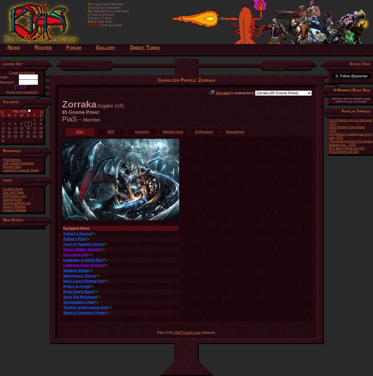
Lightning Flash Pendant (83, 265)
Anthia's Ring (74, 239)
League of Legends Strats (21, 170)
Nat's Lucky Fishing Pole (84, 281)
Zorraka (223, 93)
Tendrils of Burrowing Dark (85, 307)
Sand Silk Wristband (80, 297)
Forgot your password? (22, 92)
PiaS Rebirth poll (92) (344, 151)
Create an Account (22, 72)
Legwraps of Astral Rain (83, 260)
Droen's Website (14, 206)
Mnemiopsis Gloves (79, 276)
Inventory (142, 132)
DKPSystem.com (15, 196)
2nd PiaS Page (13, 192)
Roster (43, 47)
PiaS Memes (11, 159)
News (13, 47)
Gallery (105, 47)
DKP (111, 132)
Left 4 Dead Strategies (18, 163)
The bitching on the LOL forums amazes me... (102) (351, 142)
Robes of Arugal (76, 286)
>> (42, 111)
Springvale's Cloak (79, 302)
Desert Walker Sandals (82, 249)
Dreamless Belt (76, 255)
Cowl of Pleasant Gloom (83, 244)
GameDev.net (12, 199)
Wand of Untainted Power (84, 313)
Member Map (12, 166)
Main (80, 132)
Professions (204, 132)
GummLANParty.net (17, 203)
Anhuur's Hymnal (77, 234)
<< (2, 111)
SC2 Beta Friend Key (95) (347, 148)
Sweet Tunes (145, 47)
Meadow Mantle (76, 271)
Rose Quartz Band (78, 292)
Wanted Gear (173, 132)
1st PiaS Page (13, 189)
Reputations (235, 132)
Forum (73, 47)
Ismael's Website (14, 210)
